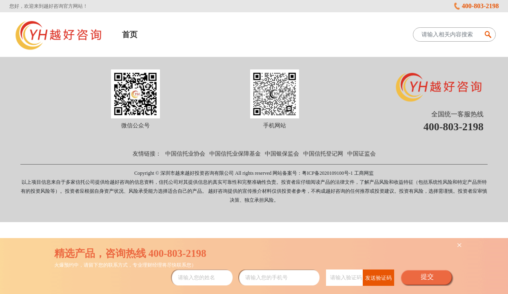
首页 (130, 34)
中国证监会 (361, 154)
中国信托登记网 (323, 154)
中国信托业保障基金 (235, 154)
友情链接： (147, 154)
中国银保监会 (282, 154)
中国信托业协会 (185, 154)
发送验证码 (378, 278)
